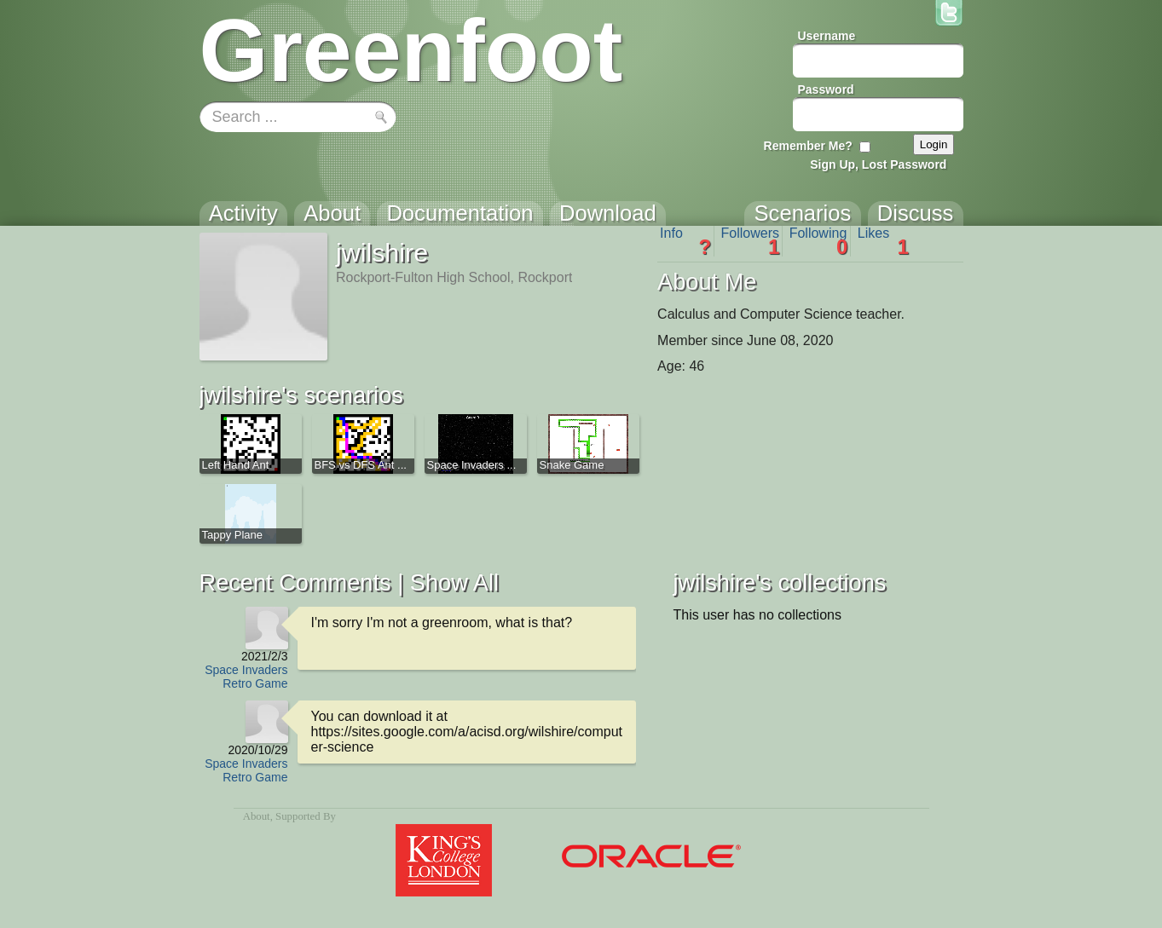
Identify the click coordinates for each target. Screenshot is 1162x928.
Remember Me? (808, 146)
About (256, 816)
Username (827, 36)
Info (685, 241)
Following (818, 241)
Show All (454, 582)
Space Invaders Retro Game (246, 676)
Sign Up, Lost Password (878, 164)
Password (826, 89)
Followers (750, 241)
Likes (883, 241)
